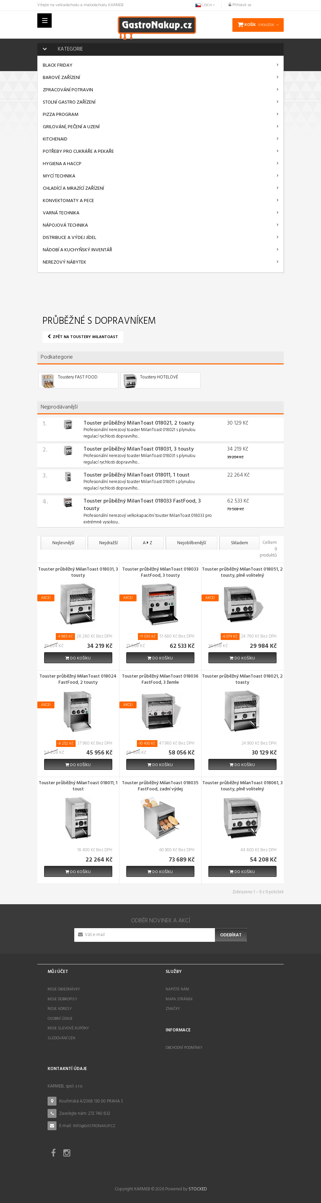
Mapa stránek (179, 996)
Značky (173, 1006)
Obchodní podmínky (184, 1045)
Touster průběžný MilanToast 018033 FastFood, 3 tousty (142, 505)
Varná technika (61, 213)
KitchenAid (55, 139)
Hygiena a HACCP (62, 164)
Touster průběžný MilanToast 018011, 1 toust (137, 475)
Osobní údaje (60, 1016)
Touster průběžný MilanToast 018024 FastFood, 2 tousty (78, 677)
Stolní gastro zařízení (69, 102)
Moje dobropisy (62, 996)
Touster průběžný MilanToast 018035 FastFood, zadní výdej (160, 784)
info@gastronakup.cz (94, 1124)
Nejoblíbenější (202, 543)
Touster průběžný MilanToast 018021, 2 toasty (139, 423)
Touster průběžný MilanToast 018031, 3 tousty (139, 449)
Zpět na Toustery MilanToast (83, 337)
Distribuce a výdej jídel (69, 238)
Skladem (253, 543)
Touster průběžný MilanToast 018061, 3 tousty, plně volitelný (242, 784)
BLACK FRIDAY (58, 65)
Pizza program (60, 115)
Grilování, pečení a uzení (71, 127)
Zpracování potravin (68, 90)
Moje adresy (60, 1006)
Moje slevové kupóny (68, 1026)
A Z (155, 543)
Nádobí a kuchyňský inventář (77, 250)
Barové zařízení (61, 78)
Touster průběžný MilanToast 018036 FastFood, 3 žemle (160, 677)
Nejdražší (113, 543)
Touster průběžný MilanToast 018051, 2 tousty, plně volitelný (242, 570)
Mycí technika (59, 176)
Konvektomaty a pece (68, 201)
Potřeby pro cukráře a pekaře (78, 152)
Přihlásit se (240, 5)
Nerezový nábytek (64, 262)
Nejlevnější (65, 543)
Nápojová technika (65, 225)
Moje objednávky (64, 987)
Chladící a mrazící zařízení (73, 188)
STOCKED (198, 1186)
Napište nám (177, 987)
